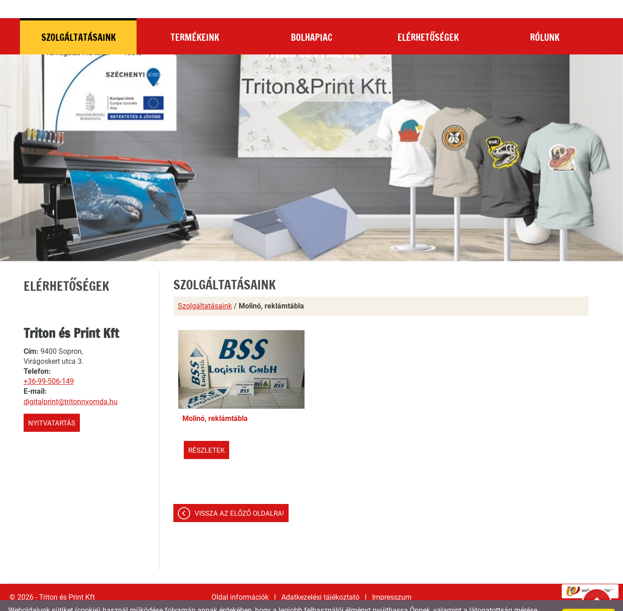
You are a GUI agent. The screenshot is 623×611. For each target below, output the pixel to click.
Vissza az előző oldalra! (239, 495)
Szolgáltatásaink (205, 288)
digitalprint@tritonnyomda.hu (71, 383)
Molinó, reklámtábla (215, 400)
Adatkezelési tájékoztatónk (335, 600)
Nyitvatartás (51, 405)
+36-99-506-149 (49, 363)
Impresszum (392, 579)
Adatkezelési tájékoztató (320, 579)
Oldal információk (240, 579)
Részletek (206, 432)
